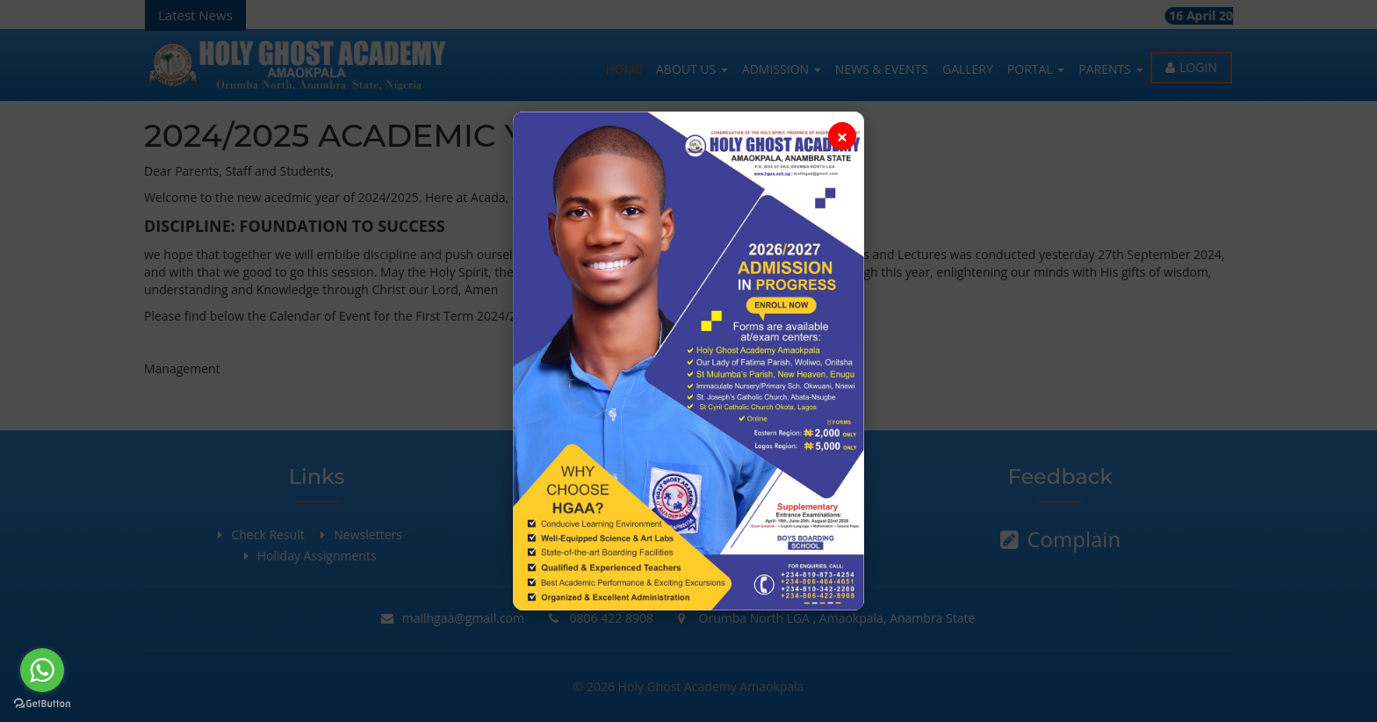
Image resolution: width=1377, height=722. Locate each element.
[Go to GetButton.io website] (42, 704)
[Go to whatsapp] (42, 670)
